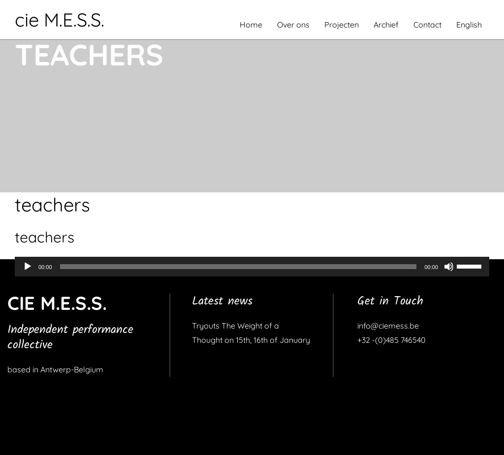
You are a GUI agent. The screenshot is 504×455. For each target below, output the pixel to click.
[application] (252, 266)
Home (251, 25)
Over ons (293, 25)
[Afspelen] (27, 267)
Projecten (341, 25)
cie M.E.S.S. (59, 19)
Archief (386, 25)
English (469, 25)
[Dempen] (449, 267)
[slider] (238, 266)
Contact (427, 25)
